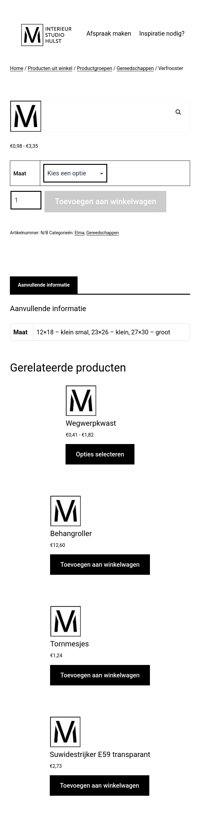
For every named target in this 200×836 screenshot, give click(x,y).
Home (16, 68)
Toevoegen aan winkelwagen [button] (99, 564)
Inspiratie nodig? (162, 33)
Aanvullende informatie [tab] (44, 285)
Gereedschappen (135, 68)
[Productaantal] (26, 200)
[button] (178, 112)
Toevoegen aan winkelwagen (105, 201)
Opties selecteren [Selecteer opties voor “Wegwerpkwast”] (100, 454)
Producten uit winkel (50, 68)
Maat (19, 173)
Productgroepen (94, 68)
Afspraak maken (108, 33)
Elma (79, 232)
